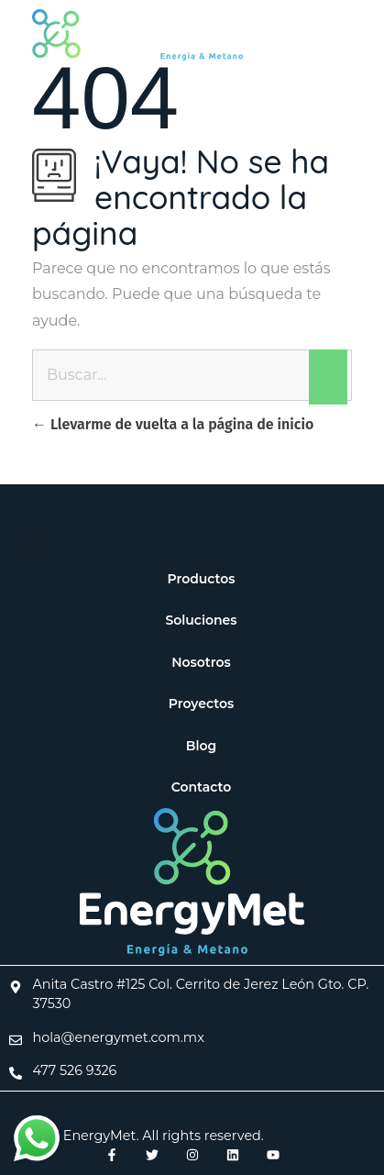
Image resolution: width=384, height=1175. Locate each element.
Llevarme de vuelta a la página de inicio (172, 424)
